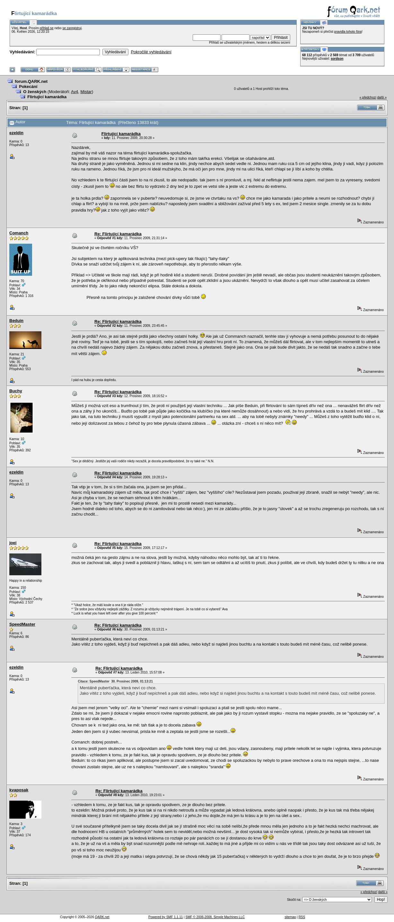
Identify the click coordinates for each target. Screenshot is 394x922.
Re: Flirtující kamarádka (118, 233)
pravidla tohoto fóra (348, 31)
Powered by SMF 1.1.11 (165, 917)
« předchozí (367, 97)
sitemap (290, 917)
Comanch (18, 232)
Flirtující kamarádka (46, 96)
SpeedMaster (22, 624)
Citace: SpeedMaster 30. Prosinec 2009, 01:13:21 (115, 681)
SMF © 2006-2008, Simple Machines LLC (215, 917)
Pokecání (28, 86)
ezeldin (16, 132)
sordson (337, 58)
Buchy (15, 390)
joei (12, 542)
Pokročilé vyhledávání (151, 51)
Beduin (16, 320)
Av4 (74, 91)
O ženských (34, 91)
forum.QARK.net (31, 81)
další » (382, 97)
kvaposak (18, 789)
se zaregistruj (71, 28)
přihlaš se (47, 28)
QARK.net (102, 917)
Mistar (86, 91)
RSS (302, 917)
